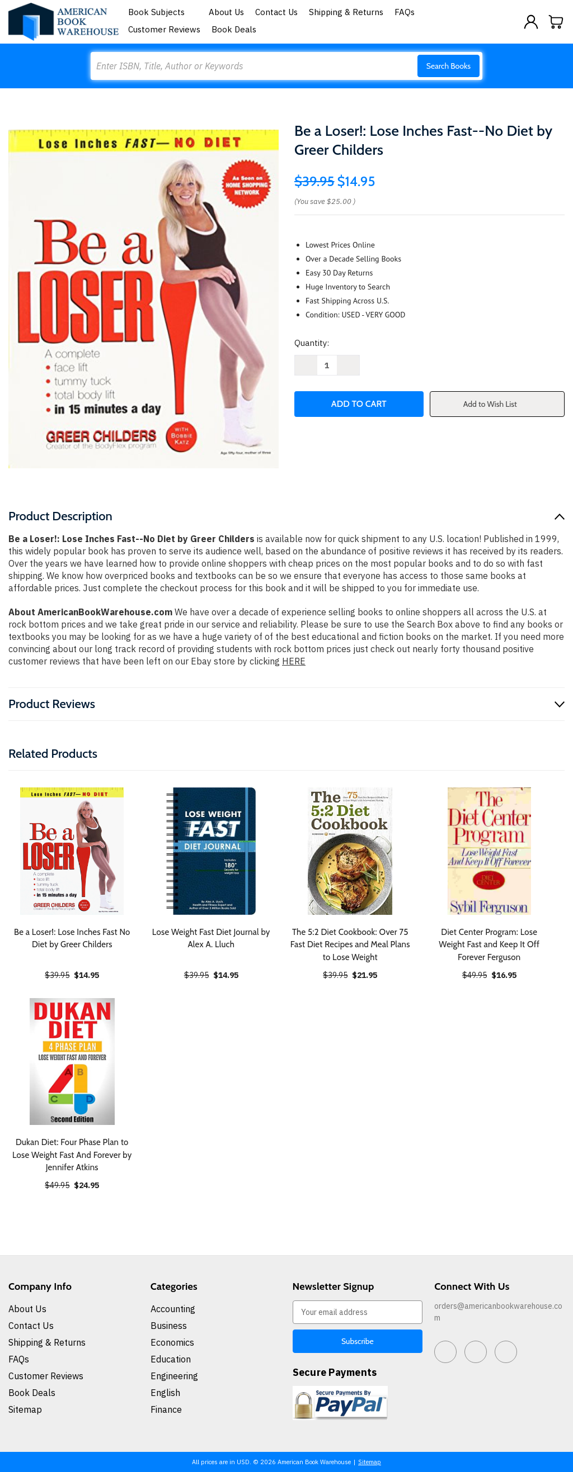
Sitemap (25, 1409)
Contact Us (276, 12)
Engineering (174, 1375)
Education (171, 1359)
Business (169, 1325)
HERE (294, 661)
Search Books (448, 66)
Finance (166, 1409)
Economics (172, 1342)
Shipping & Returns (346, 12)
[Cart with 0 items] (556, 21)
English (165, 1392)
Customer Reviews (164, 29)
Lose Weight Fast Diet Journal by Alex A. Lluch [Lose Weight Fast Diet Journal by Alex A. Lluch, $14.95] (211, 938)
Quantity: (311, 343)
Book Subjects (163, 12)
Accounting (173, 1308)
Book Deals (234, 29)
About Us (226, 12)
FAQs (404, 12)
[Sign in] (531, 21)
